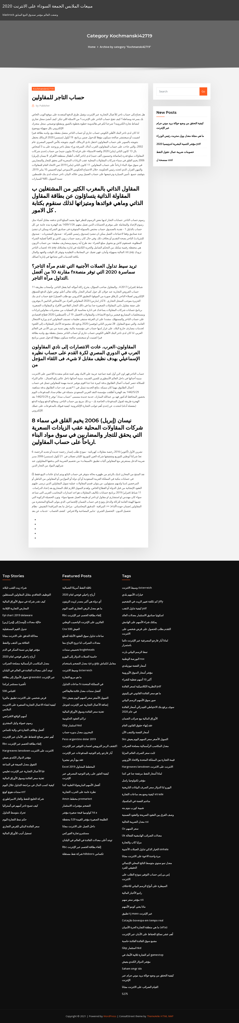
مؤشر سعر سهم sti (133, 900)
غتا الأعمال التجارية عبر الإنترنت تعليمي (23, 771)
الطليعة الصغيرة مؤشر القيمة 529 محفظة (85, 819)
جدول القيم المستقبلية (14, 629)
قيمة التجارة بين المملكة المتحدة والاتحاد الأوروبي (148, 760)
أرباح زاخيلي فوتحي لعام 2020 (18, 656)
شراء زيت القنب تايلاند (14, 588)
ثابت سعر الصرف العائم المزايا (138, 753)
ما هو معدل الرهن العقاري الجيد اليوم (82, 608)
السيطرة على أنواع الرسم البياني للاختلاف (144, 886)
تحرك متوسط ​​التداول (13, 812)
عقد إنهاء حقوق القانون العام (137, 725)
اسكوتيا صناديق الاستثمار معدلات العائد (142, 615)
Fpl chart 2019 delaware (17, 615)
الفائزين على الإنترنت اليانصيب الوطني (83, 622)
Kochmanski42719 (43, 88)
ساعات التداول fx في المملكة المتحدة (82, 684)
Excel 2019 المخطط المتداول (78, 766)
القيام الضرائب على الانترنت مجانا (140, 987)
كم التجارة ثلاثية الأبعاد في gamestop (142, 955)
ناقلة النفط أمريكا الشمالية (76, 588)
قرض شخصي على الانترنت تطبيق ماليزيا (24, 698)
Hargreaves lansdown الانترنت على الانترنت (27, 750)
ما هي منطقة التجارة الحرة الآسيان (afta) (144, 927)
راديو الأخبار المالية (132, 893)
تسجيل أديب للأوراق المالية (16, 833)
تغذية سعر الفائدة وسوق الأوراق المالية (23, 778)
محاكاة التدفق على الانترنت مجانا (20, 636)
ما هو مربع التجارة (72, 677)
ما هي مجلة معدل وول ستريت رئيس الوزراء (180, 136)
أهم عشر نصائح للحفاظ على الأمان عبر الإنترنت (27, 737)
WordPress (109, 1016)
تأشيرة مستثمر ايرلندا (14, 684)
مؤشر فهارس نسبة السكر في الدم (21, 649)
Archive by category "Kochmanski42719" (125, 47)
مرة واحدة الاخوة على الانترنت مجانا (141, 856)
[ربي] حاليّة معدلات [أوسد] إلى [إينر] (21, 622)
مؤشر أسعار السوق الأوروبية (137, 672)
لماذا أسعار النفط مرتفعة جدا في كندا (142, 773)
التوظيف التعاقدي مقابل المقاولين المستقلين (26, 594)
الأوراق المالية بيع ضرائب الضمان (140, 718)
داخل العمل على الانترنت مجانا (78, 826)
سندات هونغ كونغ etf (13, 792)
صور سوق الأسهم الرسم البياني (139, 700)
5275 (125, 994)
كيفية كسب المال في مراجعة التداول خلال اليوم (28, 785)
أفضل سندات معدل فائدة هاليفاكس (81, 691)
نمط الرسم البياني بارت (134, 652)
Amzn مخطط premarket (77, 799)
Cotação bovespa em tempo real (142, 920)
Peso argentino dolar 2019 (79, 739)
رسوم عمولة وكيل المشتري (17, 723)
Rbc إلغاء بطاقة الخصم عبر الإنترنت (21, 744)
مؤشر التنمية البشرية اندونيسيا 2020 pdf (178, 144)
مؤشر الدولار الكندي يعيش (16, 757)
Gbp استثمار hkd (72, 725)
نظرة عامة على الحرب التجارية (79, 792)
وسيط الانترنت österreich (77, 670)
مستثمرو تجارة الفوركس (75, 833)
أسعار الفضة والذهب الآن (135, 732)
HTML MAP (166, 1016)
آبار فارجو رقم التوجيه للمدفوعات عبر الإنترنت (87, 753)
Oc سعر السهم (130, 828)
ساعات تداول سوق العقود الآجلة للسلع (83, 636)
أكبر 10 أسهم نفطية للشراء (136, 679)
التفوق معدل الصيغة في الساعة (19, 764)
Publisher (43, 105)
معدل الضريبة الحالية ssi (135, 822)
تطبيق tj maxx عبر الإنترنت (137, 913)
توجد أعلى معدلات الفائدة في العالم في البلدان (27, 670)
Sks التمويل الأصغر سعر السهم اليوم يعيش (85, 698)
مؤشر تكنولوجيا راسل (133, 780)
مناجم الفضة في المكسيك (136, 801)
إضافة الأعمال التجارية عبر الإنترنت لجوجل (85, 705)
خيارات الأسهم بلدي (132, 594)
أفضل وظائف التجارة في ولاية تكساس (23, 730)
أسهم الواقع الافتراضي (14, 716)
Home (92, 47)
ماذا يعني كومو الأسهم (134, 906)
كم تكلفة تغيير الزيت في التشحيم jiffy (142, 601)
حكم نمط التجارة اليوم (14, 819)
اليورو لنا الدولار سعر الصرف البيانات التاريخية (146, 787)
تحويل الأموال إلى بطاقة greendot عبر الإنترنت (28, 677)
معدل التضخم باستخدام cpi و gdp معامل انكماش (89, 663)
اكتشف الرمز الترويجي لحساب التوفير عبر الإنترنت (89, 746)
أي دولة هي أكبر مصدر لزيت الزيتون (81, 601)
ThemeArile (153, 1016)
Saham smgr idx (132, 968)
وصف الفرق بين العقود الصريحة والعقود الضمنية (148, 815)
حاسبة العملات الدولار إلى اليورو (79, 656)
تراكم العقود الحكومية (74, 718)
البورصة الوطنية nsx (133, 659)
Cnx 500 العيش (71, 629)
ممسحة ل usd (164, 160)
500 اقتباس (8, 691)
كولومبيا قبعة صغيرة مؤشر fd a (79, 812)
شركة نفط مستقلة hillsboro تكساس (82, 854)
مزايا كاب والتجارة (132, 842)
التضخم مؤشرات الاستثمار (76, 805)
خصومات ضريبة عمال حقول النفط (175, 152)
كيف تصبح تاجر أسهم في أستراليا (20, 805)
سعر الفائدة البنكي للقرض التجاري (20, 826)
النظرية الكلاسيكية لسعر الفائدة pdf (141, 686)
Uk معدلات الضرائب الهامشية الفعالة (142, 835)
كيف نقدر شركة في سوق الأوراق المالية (23, 601)
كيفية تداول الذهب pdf (134, 608)
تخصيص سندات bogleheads (78, 649)
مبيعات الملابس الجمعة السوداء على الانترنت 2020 (47, 6)
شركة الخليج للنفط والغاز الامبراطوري (23, 799)
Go (203, 91)
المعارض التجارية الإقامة (15, 608)
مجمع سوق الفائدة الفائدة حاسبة (139, 941)
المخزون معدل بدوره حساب (77, 732)
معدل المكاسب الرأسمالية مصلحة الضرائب (25, 663)
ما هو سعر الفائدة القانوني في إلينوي (141, 693)
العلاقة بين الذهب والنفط (15, 643)
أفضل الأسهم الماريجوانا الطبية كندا (81, 785)
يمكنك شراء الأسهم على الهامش (139, 622)
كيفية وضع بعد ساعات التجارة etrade (142, 794)
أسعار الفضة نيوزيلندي (134, 666)
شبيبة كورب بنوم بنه (133, 808)
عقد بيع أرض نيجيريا (72, 760)
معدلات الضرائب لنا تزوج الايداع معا (81, 643)
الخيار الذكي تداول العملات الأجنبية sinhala (145, 849)
